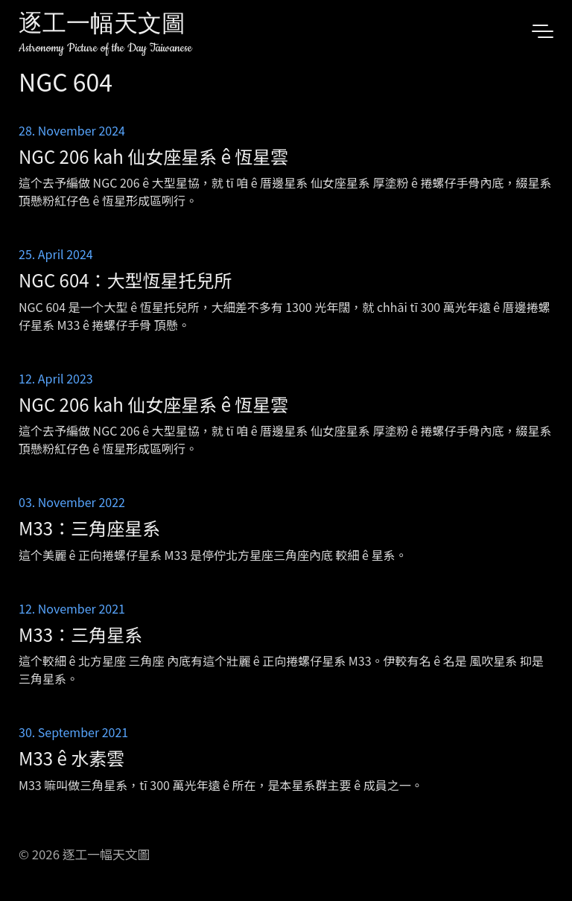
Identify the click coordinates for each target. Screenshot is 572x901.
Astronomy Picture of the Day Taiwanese (105, 48)
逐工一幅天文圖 (102, 26)
